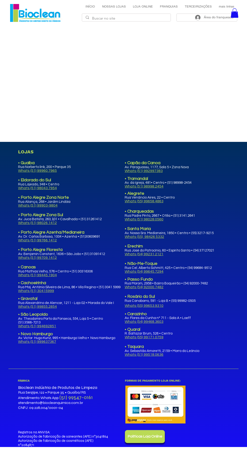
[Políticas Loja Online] (145, 436)
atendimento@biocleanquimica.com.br (50, 402)
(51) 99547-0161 (76, 397)
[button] (235, 13)
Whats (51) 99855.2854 (37, 306)
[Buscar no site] (126, 18)
